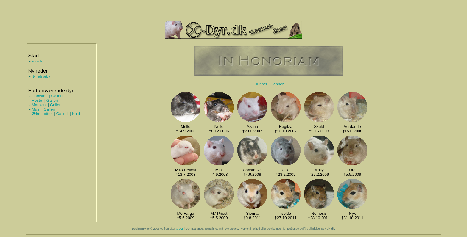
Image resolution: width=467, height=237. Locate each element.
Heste (37, 100)
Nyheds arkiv (41, 76)
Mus (35, 109)
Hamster (39, 96)
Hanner (277, 84)
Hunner (260, 84)
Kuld (76, 114)
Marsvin (39, 105)
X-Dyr (179, 228)
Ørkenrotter (42, 114)
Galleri (57, 96)
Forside (37, 61)
